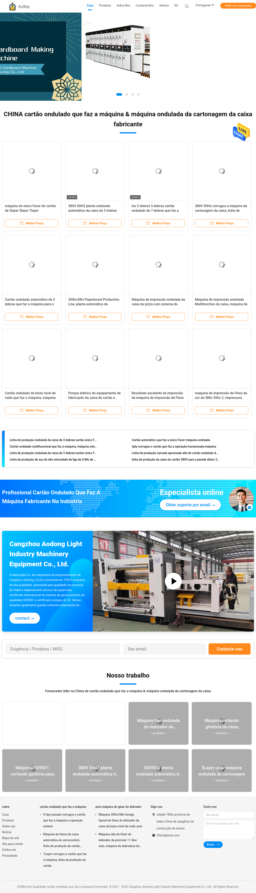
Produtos (8, 820)
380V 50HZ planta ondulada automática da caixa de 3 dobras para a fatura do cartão (92, 210)
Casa (5, 814)
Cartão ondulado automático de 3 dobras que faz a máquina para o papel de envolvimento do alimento (31, 304)
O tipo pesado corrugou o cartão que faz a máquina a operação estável (64, 820)
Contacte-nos (229, 648)
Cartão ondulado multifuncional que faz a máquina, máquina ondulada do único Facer (53, 447)
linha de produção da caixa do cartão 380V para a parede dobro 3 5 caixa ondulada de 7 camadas (175, 460)
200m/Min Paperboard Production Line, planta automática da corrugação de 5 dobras (93, 304)
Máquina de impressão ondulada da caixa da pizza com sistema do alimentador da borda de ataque (158, 304)
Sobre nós (8, 826)
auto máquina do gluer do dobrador (118, 806)
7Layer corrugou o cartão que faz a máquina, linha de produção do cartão (65, 859)
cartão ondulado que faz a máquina (63, 806)
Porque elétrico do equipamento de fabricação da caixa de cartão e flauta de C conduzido (94, 397)
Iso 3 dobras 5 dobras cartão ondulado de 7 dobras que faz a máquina (155, 210)
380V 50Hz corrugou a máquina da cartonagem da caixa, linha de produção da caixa (221, 210)
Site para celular (12, 844)
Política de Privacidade (9, 852)
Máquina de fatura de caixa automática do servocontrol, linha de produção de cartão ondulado (61, 841)
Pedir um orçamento (238, 5)
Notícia (6, 832)
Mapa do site (10, 838)
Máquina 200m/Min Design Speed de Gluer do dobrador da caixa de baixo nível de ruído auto (120, 820)
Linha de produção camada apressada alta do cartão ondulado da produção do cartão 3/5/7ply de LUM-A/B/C (175, 454)
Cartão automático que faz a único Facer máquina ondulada (171, 441)
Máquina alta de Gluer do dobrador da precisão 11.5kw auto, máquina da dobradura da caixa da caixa (119, 841)
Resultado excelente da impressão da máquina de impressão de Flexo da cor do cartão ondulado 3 (158, 397)
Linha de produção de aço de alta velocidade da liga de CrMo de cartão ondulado (53, 460)
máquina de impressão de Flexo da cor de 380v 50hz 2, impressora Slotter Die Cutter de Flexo (221, 397)
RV (176, 5)
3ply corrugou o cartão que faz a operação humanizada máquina (174, 447)
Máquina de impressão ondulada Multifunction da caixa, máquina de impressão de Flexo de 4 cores (221, 304)
